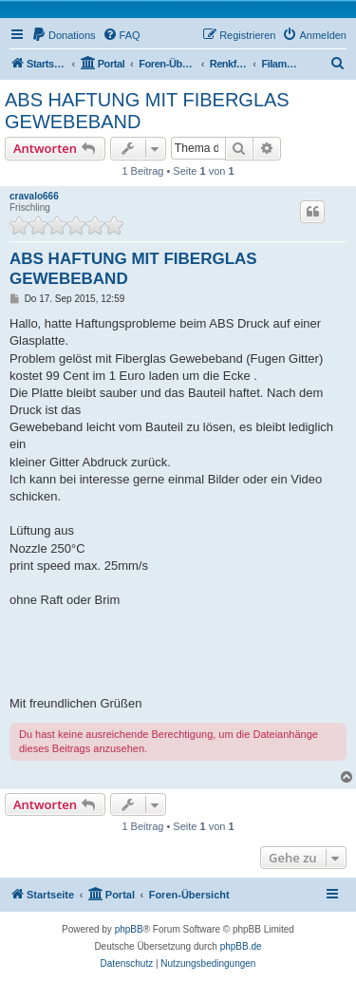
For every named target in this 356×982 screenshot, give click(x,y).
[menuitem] (63, 35)
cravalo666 (34, 196)
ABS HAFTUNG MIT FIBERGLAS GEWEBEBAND (147, 110)
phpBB (129, 929)
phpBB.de (241, 946)
